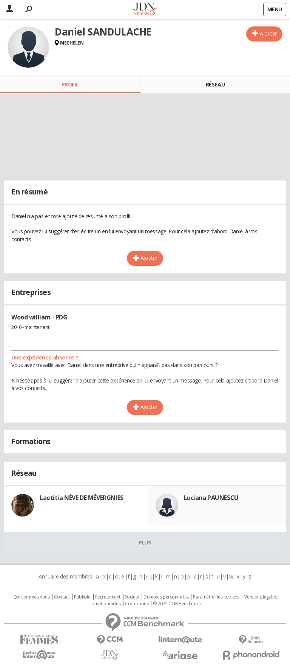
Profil (70, 84)
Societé (132, 597)
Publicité (82, 597)
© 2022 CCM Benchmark (177, 603)
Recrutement (107, 597)
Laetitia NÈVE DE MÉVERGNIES (81, 498)
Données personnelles (166, 597)
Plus (145, 542)
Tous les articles (104, 603)
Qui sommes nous (31, 597)
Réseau (215, 84)
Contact (61, 597)
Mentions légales (260, 597)
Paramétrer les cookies (216, 597)
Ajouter (268, 33)
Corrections (136, 603)
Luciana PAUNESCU (211, 498)
